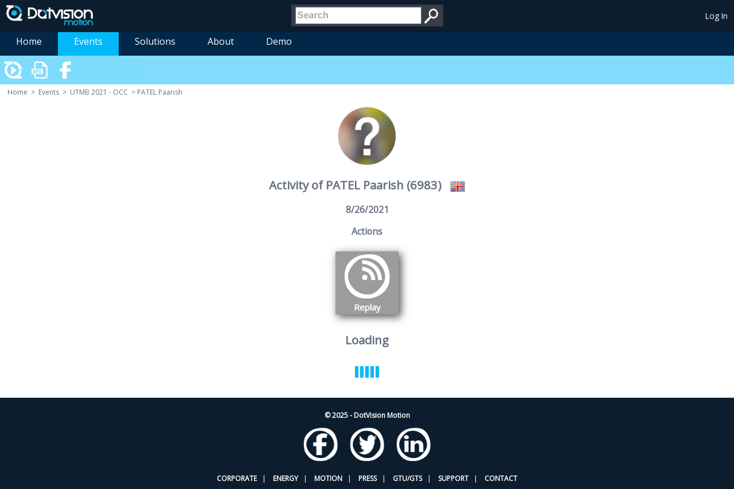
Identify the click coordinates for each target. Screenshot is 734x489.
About (221, 41)
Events (88, 41)
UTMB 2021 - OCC (99, 92)
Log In (716, 15)
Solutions (155, 41)
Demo (279, 41)
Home (29, 41)
